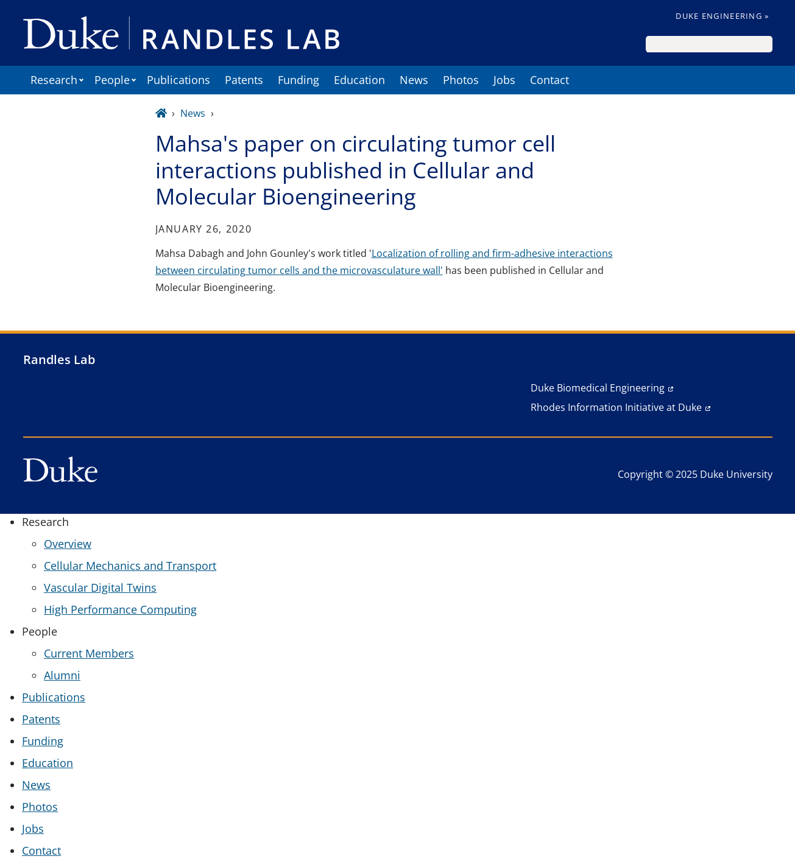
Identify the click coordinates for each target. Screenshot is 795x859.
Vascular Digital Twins (100, 587)
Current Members (89, 653)
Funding (298, 79)
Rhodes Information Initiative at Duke (616, 407)
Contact (549, 79)
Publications (178, 79)
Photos (461, 79)
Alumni (62, 675)
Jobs (504, 79)
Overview (67, 543)
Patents (244, 79)
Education (359, 79)
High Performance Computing (120, 609)
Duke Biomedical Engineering (598, 387)
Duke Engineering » (722, 15)
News (414, 79)
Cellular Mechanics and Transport (130, 565)
